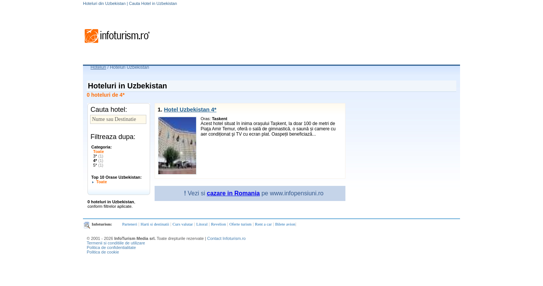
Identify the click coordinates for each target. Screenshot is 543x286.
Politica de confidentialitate (111, 247)
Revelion (218, 224)
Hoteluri (98, 67)
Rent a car (263, 224)
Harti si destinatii (155, 224)
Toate (98, 151)
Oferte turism (240, 224)
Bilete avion (285, 224)
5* (98, 165)
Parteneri (129, 224)
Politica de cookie (103, 252)
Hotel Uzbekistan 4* (190, 109)
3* (98, 156)
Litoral (202, 224)
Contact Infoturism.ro (226, 238)
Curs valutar (182, 224)
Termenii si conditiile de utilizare (116, 243)
